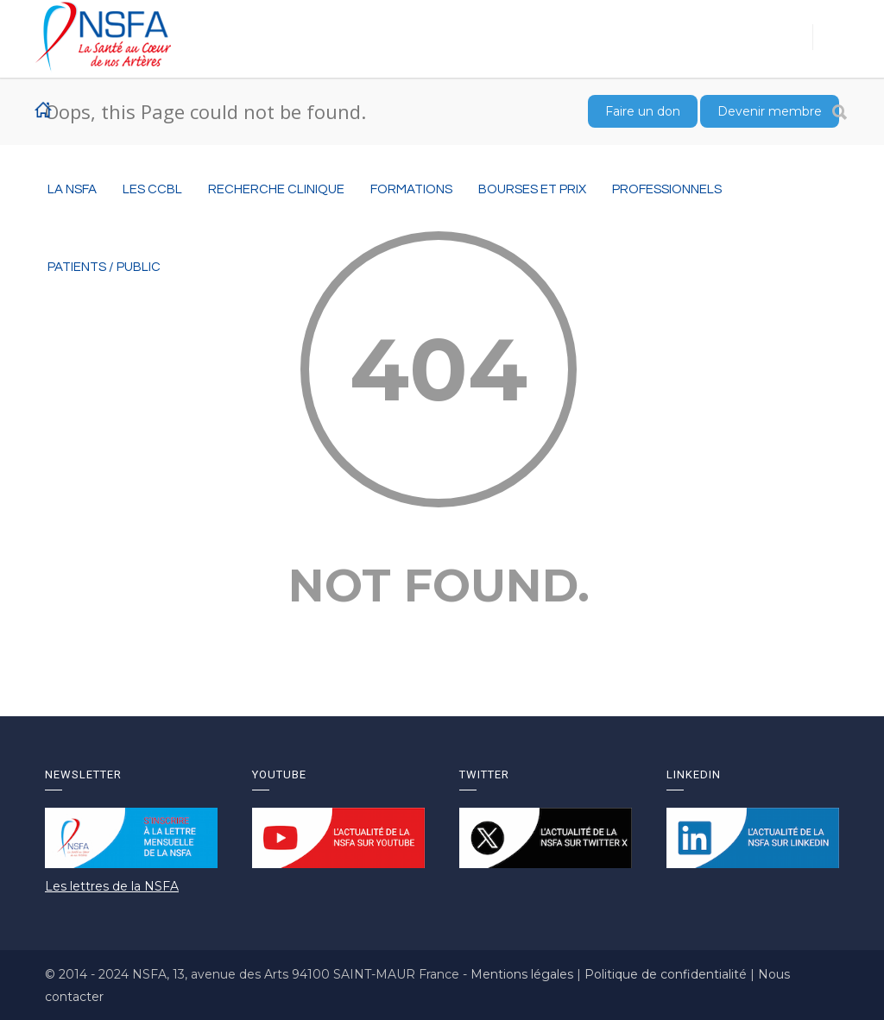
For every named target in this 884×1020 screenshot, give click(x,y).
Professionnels (667, 189)
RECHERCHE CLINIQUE (276, 189)
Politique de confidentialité (667, 974)
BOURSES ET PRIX (532, 189)
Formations (411, 189)
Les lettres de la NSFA (112, 886)
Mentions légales (523, 974)
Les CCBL (152, 189)
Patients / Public (104, 267)
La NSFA (72, 189)
